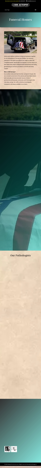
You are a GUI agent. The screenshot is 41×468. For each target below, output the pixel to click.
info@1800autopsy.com (10, 433)
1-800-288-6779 (22, 1)
